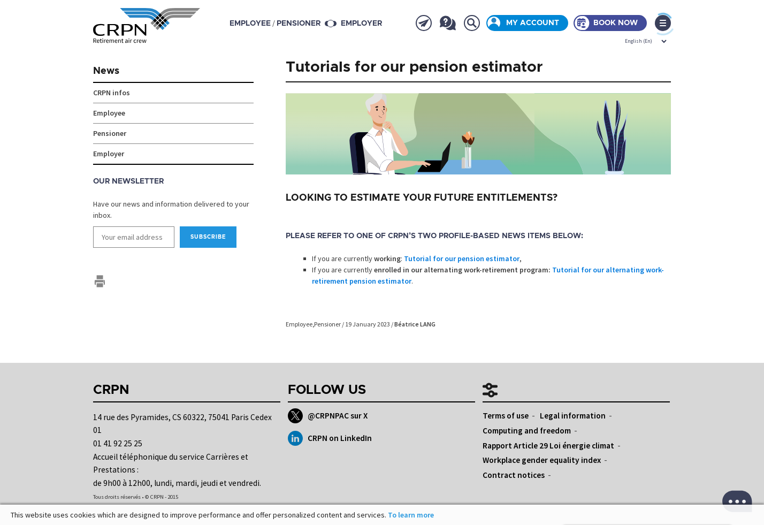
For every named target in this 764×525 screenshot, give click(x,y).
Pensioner (327, 324)
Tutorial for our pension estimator (461, 258)
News (106, 71)
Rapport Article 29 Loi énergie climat (548, 445)
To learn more (411, 515)
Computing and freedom (527, 430)
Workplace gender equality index (542, 460)
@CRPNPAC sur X (328, 415)
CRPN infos (111, 92)
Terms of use (506, 415)
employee (250, 23)
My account (532, 23)
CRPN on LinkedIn (330, 438)
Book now (615, 23)
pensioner (298, 23)
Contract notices (514, 475)
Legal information (573, 415)
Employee (299, 324)
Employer (361, 23)
